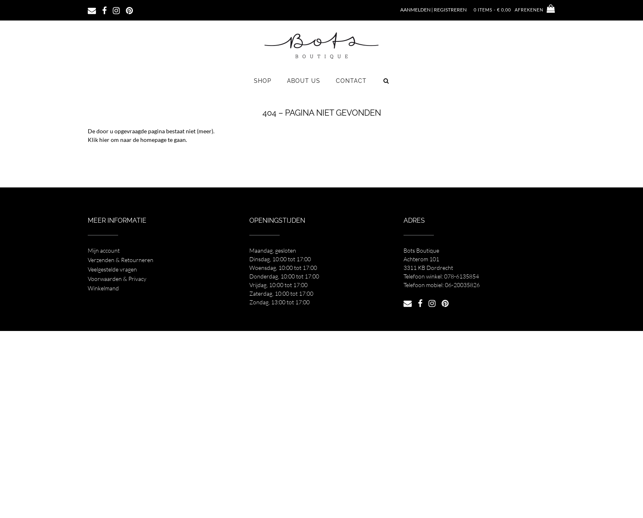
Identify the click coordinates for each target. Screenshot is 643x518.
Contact (351, 81)
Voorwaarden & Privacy (117, 278)
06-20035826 (462, 284)
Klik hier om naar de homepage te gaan (137, 139)
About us (303, 81)
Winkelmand (103, 288)
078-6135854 (461, 276)
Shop (262, 81)
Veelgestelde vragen (112, 269)
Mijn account (104, 250)
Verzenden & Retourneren (120, 259)
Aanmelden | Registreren (433, 10)
